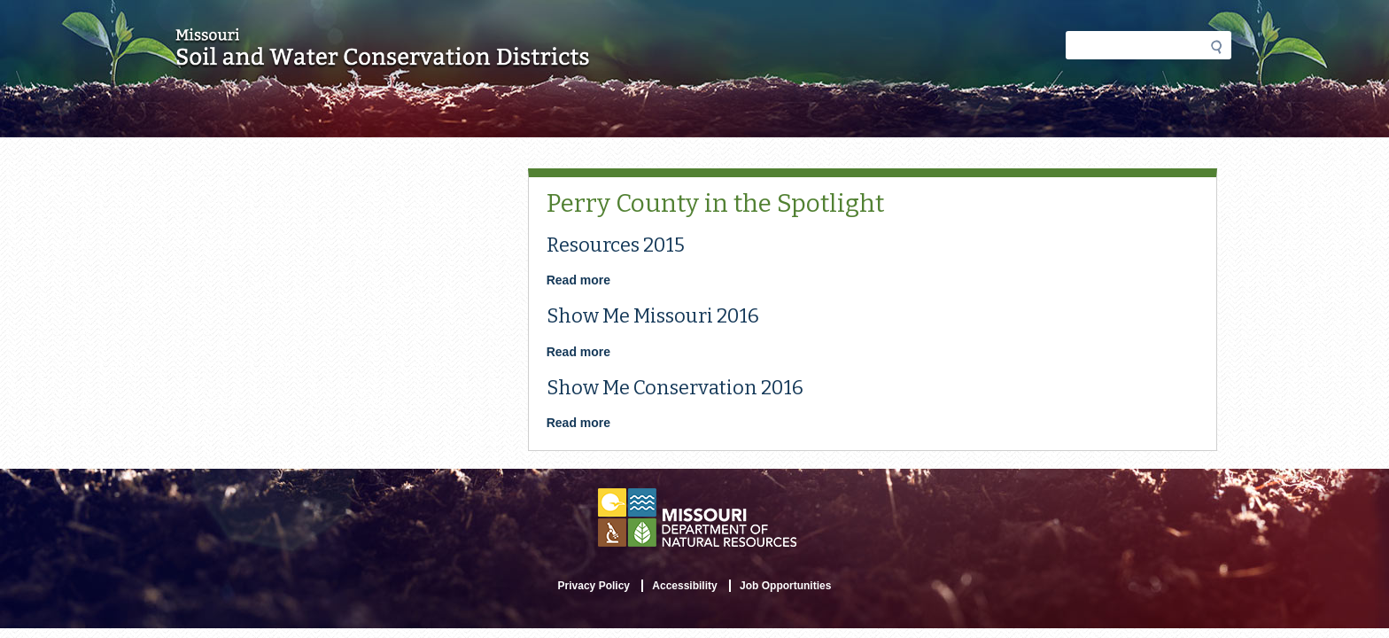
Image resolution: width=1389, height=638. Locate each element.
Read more (578, 280)
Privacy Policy (594, 586)
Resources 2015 (616, 245)
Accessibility (684, 586)
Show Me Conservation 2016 (675, 388)
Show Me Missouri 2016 (653, 316)
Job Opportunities (785, 586)
